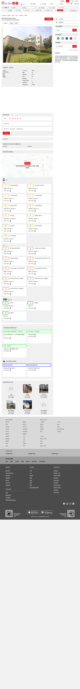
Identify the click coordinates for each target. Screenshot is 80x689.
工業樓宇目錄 (54, 453)
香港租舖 (56, 478)
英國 (31, 483)
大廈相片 (6, 23)
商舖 (61, 4)
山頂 (24, 441)
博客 (7, 493)
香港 (7, 461)
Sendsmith (76, 50)
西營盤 (7, 439)
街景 (16, 23)
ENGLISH (76, 4)
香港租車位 (56, 480)
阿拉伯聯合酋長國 (34, 487)
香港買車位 (56, 492)
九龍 (41, 436)
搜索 (60, 10)
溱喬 (58, 427)
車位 (52, 4)
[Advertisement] (33, 100)
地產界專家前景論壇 (11, 500)
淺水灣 (24, 424)
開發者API (8, 495)
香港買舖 (56, 490)
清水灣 (7, 429)
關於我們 (8, 471)
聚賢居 (41, 427)
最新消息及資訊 (9, 473)
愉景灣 (7, 436)
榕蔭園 (27, 394)
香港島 (42, 422)
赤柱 (7, 446)
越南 (11, 461)
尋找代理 (8, 483)
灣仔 (7, 424)
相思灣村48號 (60, 429)
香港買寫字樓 (57, 485)
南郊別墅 (44, 394)
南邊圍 (24, 434)
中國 (31, 471)
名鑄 (41, 441)
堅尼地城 (25, 429)
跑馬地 (7, 427)
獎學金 (7, 480)
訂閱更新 (48, 19)
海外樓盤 (62, 1)
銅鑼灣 (24, 422)
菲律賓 (17, 461)
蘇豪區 (7, 441)
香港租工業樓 (57, 475)
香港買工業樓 (57, 487)
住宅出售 (5, 146)
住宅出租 (29, 146)
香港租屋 (56, 471)
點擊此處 (27, 163)
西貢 (7, 443)
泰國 (22, 461)
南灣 (41, 431)
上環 (24, 439)
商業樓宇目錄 (31, 453)
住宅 (23, 4)
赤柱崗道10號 (27, 410)
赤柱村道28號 (44, 410)
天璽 (41, 443)
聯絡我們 (8, 478)
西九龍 (24, 427)
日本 (31, 473)
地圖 (11, 23)
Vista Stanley (11, 410)
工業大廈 (43, 4)
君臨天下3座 (43, 439)
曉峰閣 (41, 429)
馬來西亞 (34, 461)
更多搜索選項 (73, 10)
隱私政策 (47, 516)
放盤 (68, 1)
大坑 (24, 436)
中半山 (7, 431)
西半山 (7, 422)
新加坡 (28, 461)
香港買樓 (56, 483)
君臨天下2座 (43, 446)
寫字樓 (32, 4)
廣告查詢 (8, 475)
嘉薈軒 (41, 424)
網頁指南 (8, 485)
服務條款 (43, 516)
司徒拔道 (25, 431)
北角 (24, 446)
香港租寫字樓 (57, 473)
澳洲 (31, 480)
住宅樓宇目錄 (9, 453)
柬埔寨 (31, 475)
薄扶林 (7, 434)
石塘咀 (24, 443)
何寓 (11, 394)
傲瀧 (58, 424)
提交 (6, 133)
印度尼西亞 (42, 461)
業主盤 (13, 7)
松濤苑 (59, 431)
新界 (58, 422)
